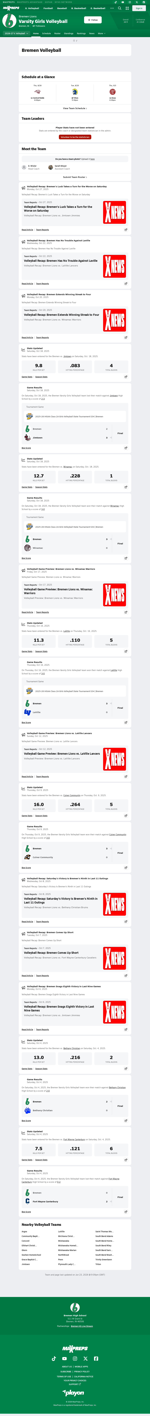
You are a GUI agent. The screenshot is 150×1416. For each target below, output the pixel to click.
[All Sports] (112, 8)
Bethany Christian (71, 1048)
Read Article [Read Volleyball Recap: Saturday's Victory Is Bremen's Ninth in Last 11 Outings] (27, 921)
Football (48, 8)
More (101, 33)
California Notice (83, 1376)
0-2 (58, 1182)
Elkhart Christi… (29, 1245)
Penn (60, 1259)
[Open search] (119, 8)
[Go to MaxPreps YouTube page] (64, 1359)
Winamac (67, 466)
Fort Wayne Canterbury (74, 1139)
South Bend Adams (104, 1236)
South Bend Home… (105, 1240)
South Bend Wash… (105, 1254)
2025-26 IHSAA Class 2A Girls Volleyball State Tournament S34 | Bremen (64, 416)
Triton (98, 1264)
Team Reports (30, 202)
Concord (25, 1240)
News (91, 33)
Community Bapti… (31, 1236)
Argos (24, 1231)
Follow (93, 19)
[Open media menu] (127, 8)
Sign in (139, 8)
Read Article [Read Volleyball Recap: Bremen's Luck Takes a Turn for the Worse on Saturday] (27, 229)
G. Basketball (98, 8)
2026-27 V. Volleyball (16, 33)
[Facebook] (144, 2)
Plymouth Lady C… (67, 1264)
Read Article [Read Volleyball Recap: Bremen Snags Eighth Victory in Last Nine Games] (27, 1029)
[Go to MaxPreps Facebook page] (96, 1359)
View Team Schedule (75, 108)
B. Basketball (78, 8)
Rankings (81, 33)
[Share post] (126, 229)
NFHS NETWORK (63, 2)
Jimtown (67, 356)
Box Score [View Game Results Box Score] (26, 447)
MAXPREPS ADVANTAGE (30, 2)
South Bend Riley (103, 1245)
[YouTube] (123, 2)
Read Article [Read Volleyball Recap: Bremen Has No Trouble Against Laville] (27, 283)
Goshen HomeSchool (31, 1254)
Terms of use (64, 1376)
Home (36, 33)
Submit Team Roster (75, 176)
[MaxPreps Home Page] (74, 40)
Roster (57, 33)
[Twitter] (137, 2)
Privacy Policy (82, 1371)
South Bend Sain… (104, 1250)
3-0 (43, 509)
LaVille (66, 631)
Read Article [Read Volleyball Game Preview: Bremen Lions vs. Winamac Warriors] (27, 612)
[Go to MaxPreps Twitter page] (85, 1359)
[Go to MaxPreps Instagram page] (75, 1359)
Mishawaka (63, 1240)
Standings (68, 33)
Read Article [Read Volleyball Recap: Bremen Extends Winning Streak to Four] (27, 337)
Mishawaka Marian (67, 1250)
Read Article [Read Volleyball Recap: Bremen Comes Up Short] (27, 975)
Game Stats (27, 376)
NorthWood (63, 1254)
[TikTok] (115, 2)
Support (75, 1384)
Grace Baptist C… (30, 1259)
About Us (67, 1366)
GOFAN (48, 2)
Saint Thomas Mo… (105, 1231)
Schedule (46, 33)
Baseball (62, 8)
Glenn (24, 1250)
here (92, 159)
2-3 (43, 398)
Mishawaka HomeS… (68, 1245)
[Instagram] (130, 2)
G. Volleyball (32, 8)
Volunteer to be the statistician (75, 137)
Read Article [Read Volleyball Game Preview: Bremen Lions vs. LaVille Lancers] (27, 776)
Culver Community (71, 795)
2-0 (48, 1090)
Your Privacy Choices (75, 1380)
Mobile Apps (81, 1366)
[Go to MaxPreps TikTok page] (54, 1359)
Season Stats (41, 376)
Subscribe (65, 1371)
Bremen (32, 428)
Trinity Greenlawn (104, 1259)
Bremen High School (75, 1310)
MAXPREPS (9, 2)
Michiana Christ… (66, 1236)
